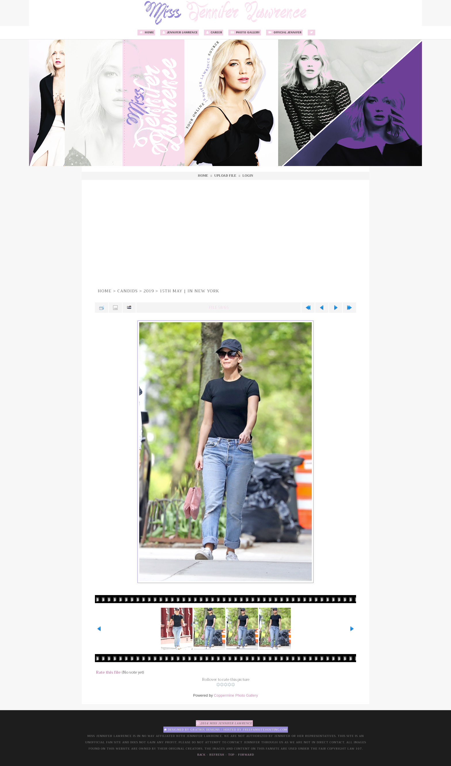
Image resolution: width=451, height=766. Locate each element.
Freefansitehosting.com (265, 729)
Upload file (225, 175)
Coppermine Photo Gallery (236, 695)
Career (213, 32)
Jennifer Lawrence (179, 32)
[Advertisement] (225, 233)
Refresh (216, 754)
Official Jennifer (284, 32)
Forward (246, 754)
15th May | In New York (189, 290)
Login (247, 175)
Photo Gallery (245, 32)
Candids (127, 290)
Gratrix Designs (205, 729)
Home (146, 32)
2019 (149, 290)
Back (201, 754)
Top (231, 754)
